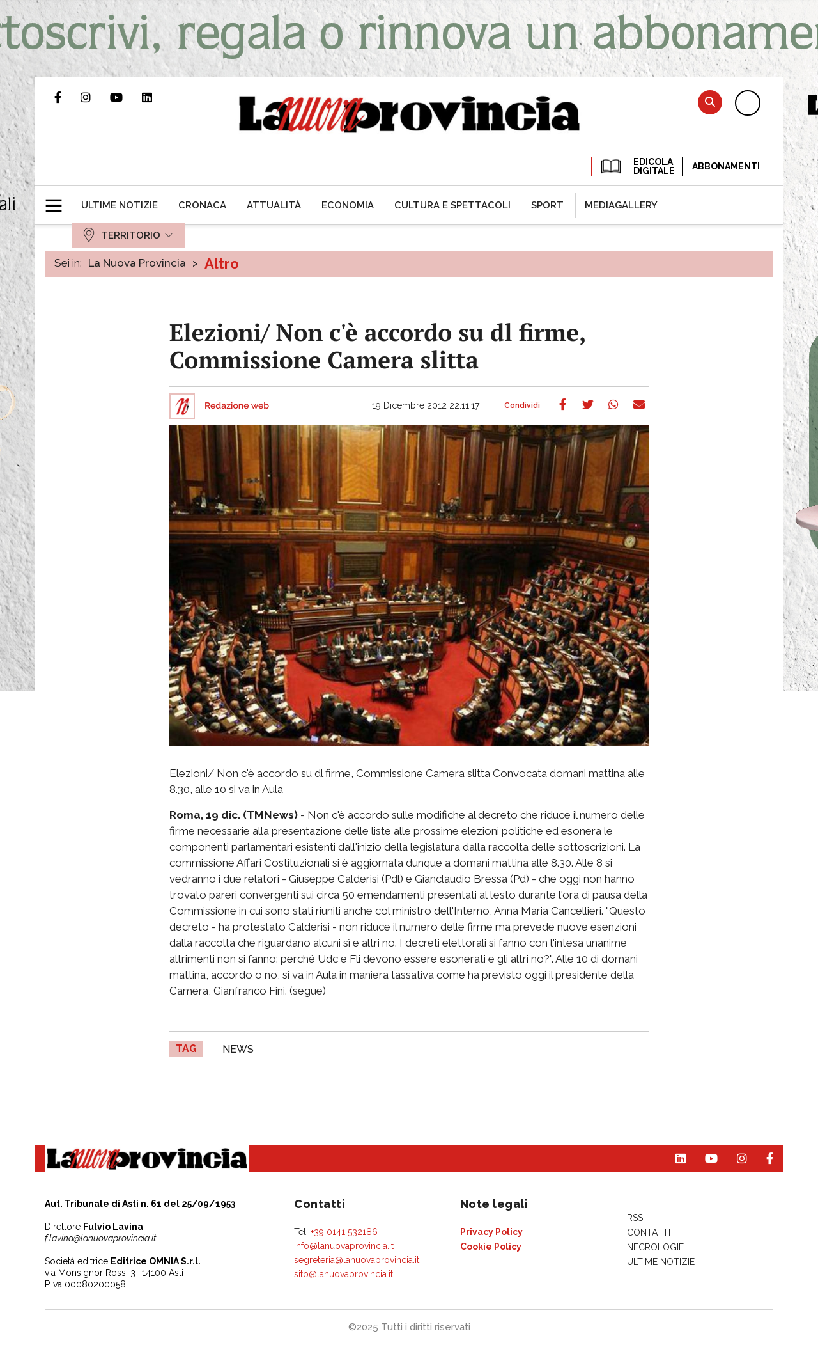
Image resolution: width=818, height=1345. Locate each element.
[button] (58, 200)
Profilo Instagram (95, 97)
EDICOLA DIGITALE (636, 166)
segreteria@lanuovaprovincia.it (356, 1260)
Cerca (710, 102)
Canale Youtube (126, 97)
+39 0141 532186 (344, 1232)
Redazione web (236, 406)
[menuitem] (119, 205)
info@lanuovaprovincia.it (344, 1246)
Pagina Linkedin (156, 97)
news (238, 1049)
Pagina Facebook (67, 97)
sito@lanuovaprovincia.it (343, 1274)
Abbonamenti (726, 166)
